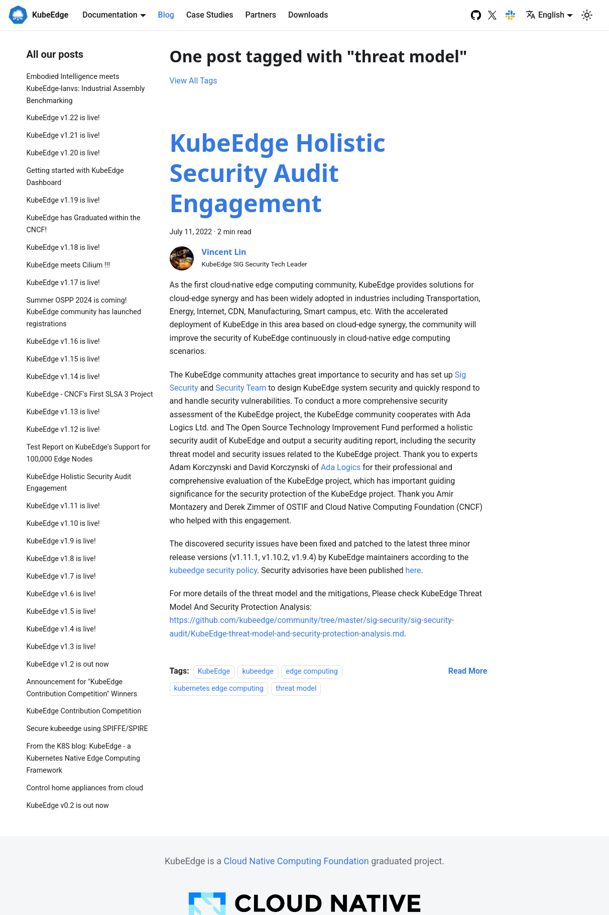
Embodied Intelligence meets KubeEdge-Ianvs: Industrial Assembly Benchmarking (86, 88)
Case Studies (209, 15)
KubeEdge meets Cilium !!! (68, 265)
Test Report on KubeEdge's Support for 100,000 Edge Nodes (89, 453)
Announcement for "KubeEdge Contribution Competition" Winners (82, 688)
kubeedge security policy (213, 570)
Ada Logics (340, 467)
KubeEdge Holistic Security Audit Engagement (79, 483)
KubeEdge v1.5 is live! (61, 611)
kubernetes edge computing (219, 688)
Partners (261, 15)
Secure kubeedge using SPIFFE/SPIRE (87, 728)
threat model (296, 688)
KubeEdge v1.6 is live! (61, 594)
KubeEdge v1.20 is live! (63, 153)
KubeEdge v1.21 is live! (63, 135)
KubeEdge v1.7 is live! (61, 576)
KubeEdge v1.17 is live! (63, 283)
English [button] (545, 15)
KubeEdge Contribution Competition (84, 711)
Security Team (240, 388)
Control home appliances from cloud (85, 788)
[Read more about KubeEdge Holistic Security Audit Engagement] (468, 671)
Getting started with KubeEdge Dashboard (75, 176)
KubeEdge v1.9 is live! (61, 541)
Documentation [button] (110, 15)
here (413, 570)
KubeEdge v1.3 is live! (61, 647)
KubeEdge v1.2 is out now (68, 664)
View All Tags (193, 80)
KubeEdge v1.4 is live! (61, 629)
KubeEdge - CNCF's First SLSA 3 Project (90, 394)
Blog (166, 15)
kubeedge (257, 671)
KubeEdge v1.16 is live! (63, 341)
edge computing (312, 671)
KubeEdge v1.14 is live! (63, 377)
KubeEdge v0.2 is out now (68, 805)
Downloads (308, 15)
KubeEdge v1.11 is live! (63, 506)
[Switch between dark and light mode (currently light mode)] (587, 15)
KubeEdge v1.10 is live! (63, 523)
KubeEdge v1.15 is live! (63, 359)
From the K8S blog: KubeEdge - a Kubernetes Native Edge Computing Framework (84, 758)
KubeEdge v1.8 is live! (61, 559)
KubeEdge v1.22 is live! (63, 118)
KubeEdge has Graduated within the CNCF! (84, 224)
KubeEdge (214, 671)
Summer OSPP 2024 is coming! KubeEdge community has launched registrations (84, 312)
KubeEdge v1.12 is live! (63, 429)
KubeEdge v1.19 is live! (63, 200)
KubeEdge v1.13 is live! (63, 412)
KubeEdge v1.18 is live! (63, 247)
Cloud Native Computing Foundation (296, 861)
